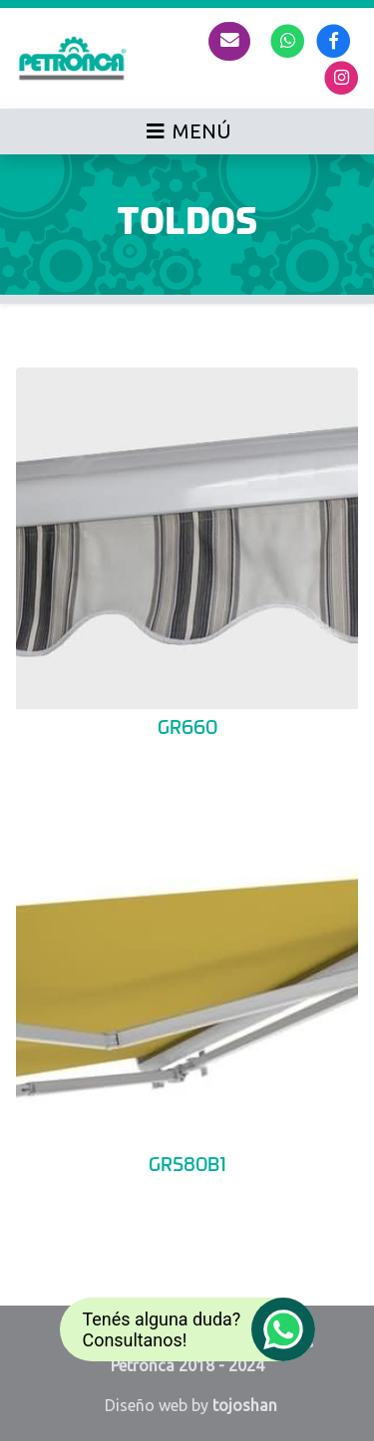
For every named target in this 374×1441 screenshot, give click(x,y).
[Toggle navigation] (187, 131)
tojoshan (244, 1405)
